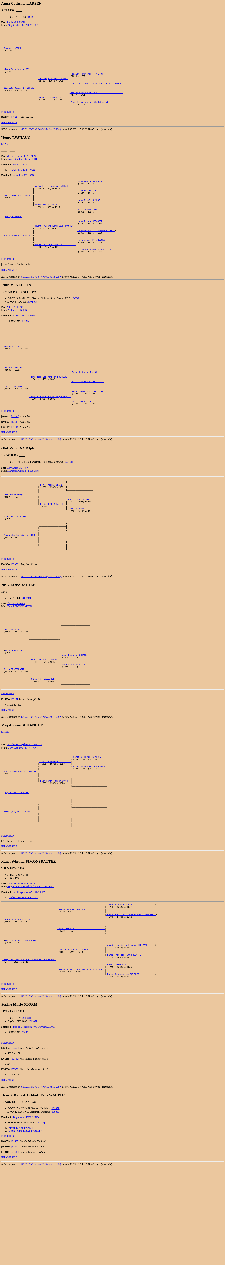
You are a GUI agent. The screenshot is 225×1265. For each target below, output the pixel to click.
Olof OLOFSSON (16, 659)
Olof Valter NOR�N (16, 565)
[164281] (31, 16)
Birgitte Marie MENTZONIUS (23, 25)
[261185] (32, 1118)
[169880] (55, 1208)
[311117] (5, 801)
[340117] (40, 1219)
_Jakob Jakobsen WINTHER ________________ (130, 988)
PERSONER (7, 126)
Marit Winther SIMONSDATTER (21, 1030)
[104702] (75, 327)
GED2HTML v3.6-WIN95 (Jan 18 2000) (41, 144)
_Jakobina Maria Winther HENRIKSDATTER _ (81, 1064)
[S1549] (15, 131)
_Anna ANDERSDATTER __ (80, 556)
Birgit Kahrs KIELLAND (26, 1213)
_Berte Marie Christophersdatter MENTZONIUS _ (96, 93)
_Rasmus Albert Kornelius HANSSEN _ (55, 249)
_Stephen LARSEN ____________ (19, 51)
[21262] (5, 158)
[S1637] (15, 1238)
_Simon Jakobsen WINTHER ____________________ (29, 1005)
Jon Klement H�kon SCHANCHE (24, 814)
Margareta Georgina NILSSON (23, 513)
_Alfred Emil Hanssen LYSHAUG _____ (55, 201)
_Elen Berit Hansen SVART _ (55, 855)
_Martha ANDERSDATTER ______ (87, 420)
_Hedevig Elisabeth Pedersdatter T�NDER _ (131, 999)
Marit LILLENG (21, 179)
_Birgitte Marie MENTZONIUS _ (19, 99)
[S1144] (15, 459)
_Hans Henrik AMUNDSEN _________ (96, 196)
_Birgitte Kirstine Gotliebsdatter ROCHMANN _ (29, 1053)
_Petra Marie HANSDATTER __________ (55, 224)
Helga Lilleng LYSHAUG (22, 184)
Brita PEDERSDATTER (20, 662)
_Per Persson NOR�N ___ (53, 528)
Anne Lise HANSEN (23, 189)
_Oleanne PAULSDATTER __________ (96, 207)
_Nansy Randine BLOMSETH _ (17, 261)
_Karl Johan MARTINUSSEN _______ (96, 266)
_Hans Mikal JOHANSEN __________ (96, 218)
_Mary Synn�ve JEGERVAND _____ (20, 891)
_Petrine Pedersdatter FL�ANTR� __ (50, 437)
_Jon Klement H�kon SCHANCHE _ (20, 844)
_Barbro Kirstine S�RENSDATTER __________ (131, 1047)
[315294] (26, 653)
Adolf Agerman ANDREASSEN (29, 975)
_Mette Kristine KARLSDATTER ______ (55, 272)
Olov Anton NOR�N (17, 510)
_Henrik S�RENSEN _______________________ (131, 1058)
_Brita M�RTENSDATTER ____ (45, 747)
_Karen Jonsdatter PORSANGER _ (89, 838)
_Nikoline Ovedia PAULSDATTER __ (96, 277)
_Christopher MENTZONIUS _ (53, 87)
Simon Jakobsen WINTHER (21, 967)
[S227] (14, 769)
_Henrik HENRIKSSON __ (80, 545)
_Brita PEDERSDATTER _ (15, 736)
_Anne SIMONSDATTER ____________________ (81, 1016)
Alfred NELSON (15, 336)
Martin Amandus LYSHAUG (21, 170)
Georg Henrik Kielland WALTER (25, 1227)
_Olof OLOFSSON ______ (15, 688)
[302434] (68, 504)
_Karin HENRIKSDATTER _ (52, 550)
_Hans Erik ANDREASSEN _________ (96, 244)
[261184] (26, 1114)
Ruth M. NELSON (14, 404)
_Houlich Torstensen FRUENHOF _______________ (96, 82)
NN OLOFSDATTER (14, 713)
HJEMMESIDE (9, 137)
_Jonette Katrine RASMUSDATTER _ (96, 255)
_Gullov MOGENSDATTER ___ (75, 730)
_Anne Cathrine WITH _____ (53, 110)
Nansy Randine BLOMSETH (22, 173)
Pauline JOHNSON (17, 339)
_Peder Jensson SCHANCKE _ (44, 724)
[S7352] (15, 1144)
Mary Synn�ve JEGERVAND (23, 817)
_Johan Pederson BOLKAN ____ (87, 409)
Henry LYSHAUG (13, 238)
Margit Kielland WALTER (22, 1224)
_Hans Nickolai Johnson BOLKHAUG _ (49, 415)
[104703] (33, 330)
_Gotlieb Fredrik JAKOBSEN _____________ (81, 1042)
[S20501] (15, 620)
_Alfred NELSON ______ (15, 378)
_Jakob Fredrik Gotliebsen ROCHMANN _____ (130, 1036)
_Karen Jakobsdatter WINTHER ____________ (130, 1070)
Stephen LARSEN (16, 22)
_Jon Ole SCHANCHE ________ (55, 832)
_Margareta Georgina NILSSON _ (20, 587)
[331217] (25, 350)
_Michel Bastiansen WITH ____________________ (96, 104)
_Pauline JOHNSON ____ (15, 426)
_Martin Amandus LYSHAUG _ (17, 213)
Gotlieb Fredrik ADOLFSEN (23, 980)
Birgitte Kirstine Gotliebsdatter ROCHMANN (31, 970)
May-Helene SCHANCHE (17, 869)
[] (5, 131)
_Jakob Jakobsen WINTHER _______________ (81, 994)
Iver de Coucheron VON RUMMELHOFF (34, 1123)
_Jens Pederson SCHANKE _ (75, 719)
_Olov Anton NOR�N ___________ (20, 539)
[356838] (25, 1128)
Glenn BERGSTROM (24, 344)
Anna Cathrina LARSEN (17, 76)
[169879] (55, 1205)
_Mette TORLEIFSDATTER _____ (87, 443)
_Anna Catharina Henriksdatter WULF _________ (96, 116)
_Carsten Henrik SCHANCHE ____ (89, 827)
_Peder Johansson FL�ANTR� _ (88, 432)
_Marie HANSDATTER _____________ (96, 230)
